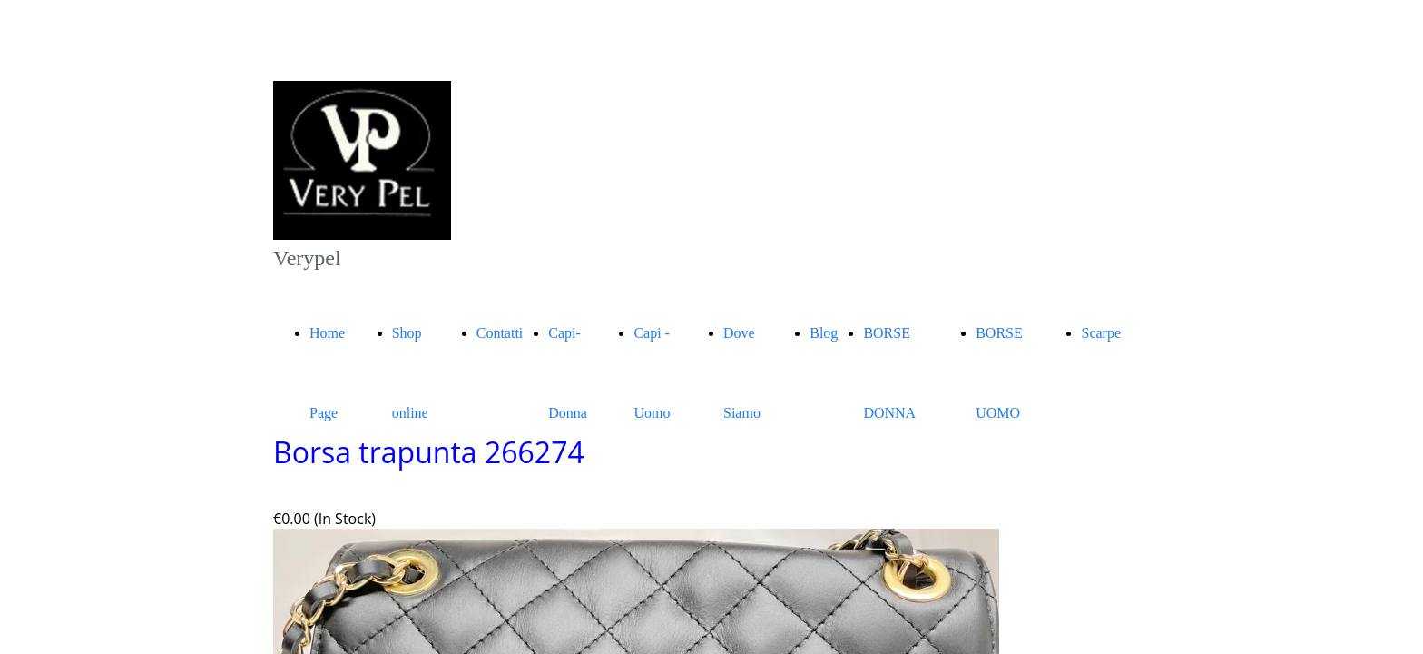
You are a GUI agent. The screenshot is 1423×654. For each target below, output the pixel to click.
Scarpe (1101, 333)
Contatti (500, 333)
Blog (824, 333)
